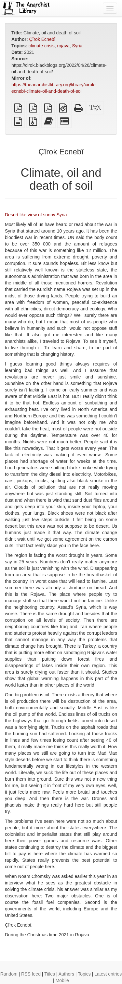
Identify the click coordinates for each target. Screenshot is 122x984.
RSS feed (31, 974)
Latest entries (108, 974)
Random (9, 974)
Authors (66, 974)
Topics (84, 974)
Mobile (62, 980)
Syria (77, 45)
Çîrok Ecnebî (42, 39)
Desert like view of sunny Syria (36, 214)
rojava (63, 45)
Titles (49, 974)
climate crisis (42, 45)
